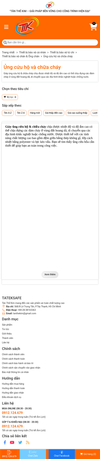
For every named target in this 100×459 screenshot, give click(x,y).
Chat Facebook (61, 453)
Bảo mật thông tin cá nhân (15, 372)
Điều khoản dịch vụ (11, 397)
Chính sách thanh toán (13, 358)
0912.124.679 (12, 413)
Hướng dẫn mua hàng (13, 383)
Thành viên (7, 338)
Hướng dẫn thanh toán (13, 388)
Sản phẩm (7, 324)
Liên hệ (5, 342)
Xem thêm (50, 274)
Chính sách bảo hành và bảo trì (17, 363)
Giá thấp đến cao (53, 113)
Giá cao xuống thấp (77, 113)
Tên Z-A (21, 113)
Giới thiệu (7, 333)
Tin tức (5, 329)
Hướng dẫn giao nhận (13, 392)
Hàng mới (35, 113)
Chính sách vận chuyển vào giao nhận (21, 367)
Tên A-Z (8, 113)
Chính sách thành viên (13, 354)
